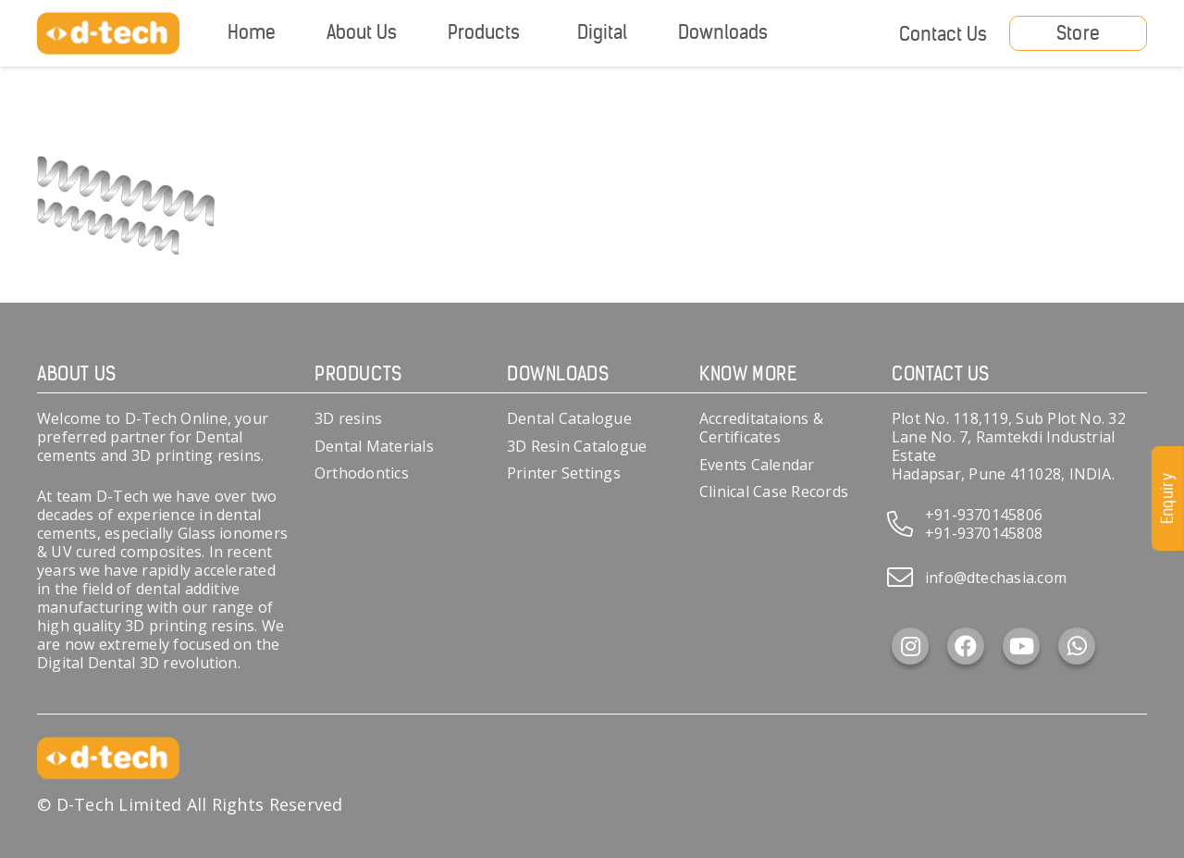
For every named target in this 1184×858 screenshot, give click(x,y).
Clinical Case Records (773, 491)
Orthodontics (361, 473)
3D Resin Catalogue (577, 446)
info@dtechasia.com (996, 577)
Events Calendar (757, 464)
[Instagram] (910, 646)
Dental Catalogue (569, 418)
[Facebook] (965, 646)
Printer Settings (564, 473)
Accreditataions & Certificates (761, 427)
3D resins (348, 418)
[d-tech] (108, 34)
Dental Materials (374, 446)
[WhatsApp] (1076, 646)
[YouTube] (1021, 646)
